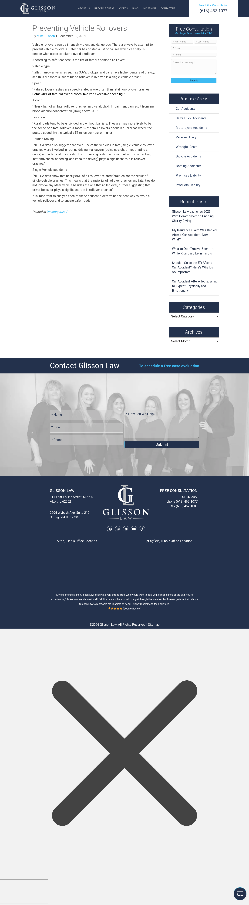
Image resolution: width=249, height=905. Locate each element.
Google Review (132, 608)
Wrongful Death (186, 147)
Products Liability (188, 185)
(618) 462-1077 (213, 10)
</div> (24, 891)
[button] (110, 529)
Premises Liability (188, 175)
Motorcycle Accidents (191, 128)
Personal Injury (186, 137)
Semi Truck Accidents (191, 118)
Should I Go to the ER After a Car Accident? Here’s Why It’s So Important (192, 267)
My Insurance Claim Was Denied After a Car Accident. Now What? (194, 234)
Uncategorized (57, 212)
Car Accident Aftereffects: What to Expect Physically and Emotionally (194, 285)
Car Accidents (185, 109)
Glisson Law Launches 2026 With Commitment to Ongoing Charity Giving (193, 216)
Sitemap (154, 625)
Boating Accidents (189, 166)
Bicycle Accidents (188, 156)
